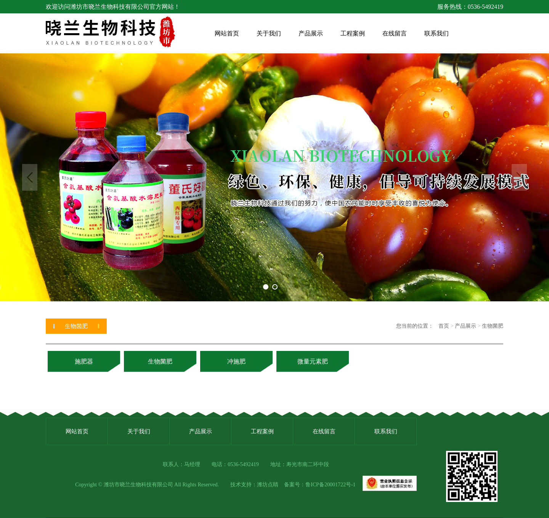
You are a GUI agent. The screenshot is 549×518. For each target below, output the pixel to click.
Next (519, 177)
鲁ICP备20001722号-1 (330, 484)
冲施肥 (236, 361)
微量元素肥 (312, 361)
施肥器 (84, 361)
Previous (29, 177)
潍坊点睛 (267, 484)
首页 (443, 326)
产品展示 (465, 326)
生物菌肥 (492, 326)
